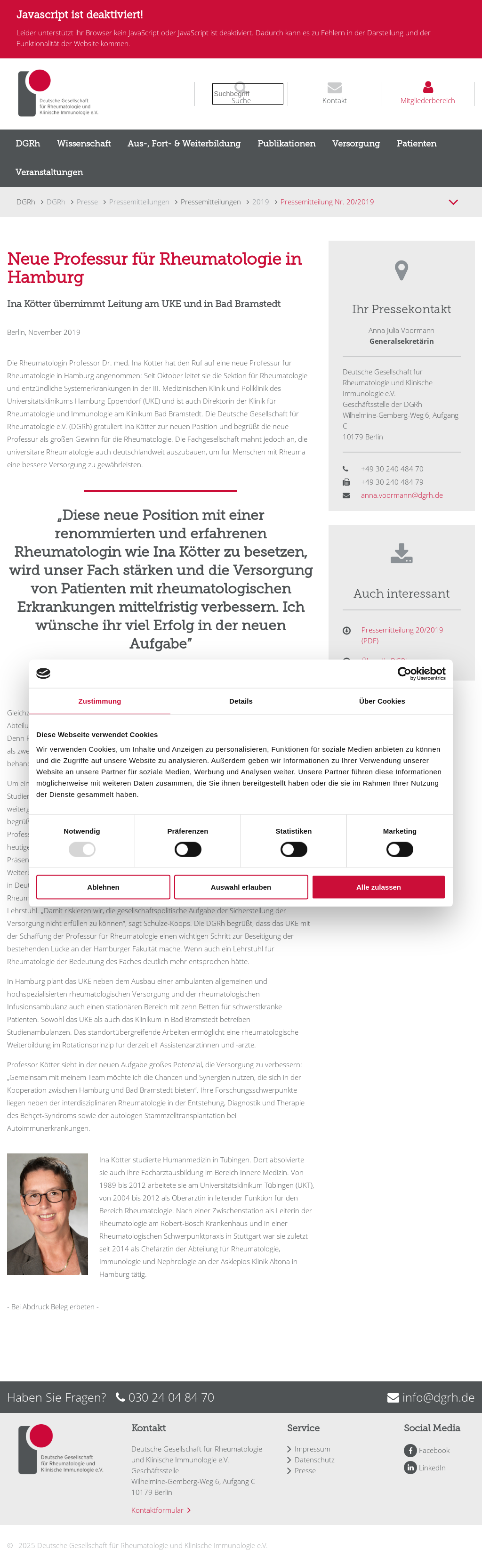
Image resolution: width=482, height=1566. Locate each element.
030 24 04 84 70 (171, 1397)
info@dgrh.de (438, 1397)
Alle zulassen (378, 887)
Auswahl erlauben (241, 887)
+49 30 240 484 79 (392, 482)
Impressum (312, 1448)
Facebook (434, 1450)
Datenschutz (315, 1459)
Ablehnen (103, 887)
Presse (305, 1470)
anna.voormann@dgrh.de (402, 495)
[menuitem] (27, 144)
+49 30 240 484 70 (392, 468)
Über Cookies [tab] (382, 701)
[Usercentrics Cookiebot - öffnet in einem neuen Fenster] (404, 673)
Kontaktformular (157, 1510)
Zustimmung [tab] (100, 701)
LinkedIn (432, 1467)
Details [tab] (241, 701)
